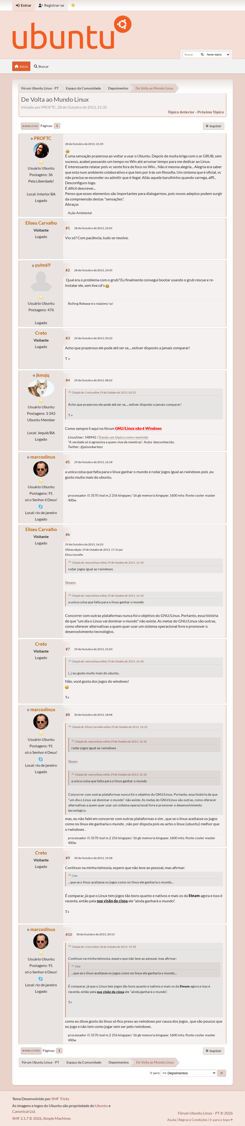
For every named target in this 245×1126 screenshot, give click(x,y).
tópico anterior (181, 112)
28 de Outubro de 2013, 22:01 (93, 228)
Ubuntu (101, 1105)
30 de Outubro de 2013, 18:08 (93, 714)
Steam (70, 582)
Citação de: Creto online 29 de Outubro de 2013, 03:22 (104, 392)
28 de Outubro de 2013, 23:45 (93, 270)
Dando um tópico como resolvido (123, 437)
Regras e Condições (192, 1120)
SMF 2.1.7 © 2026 (27, 1118)
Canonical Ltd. (24, 1111)
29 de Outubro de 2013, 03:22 (93, 338)
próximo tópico (210, 112)
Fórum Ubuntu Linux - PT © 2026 (205, 1113)
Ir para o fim (30, 126)
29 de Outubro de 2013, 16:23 (84, 544)
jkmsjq (42, 375)
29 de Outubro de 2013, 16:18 (93, 462)
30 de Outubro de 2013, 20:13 (95, 934)
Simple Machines (57, 1118)
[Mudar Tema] (73, 5)
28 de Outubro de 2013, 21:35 (84, 143)
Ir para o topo (31, 1050)
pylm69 (42, 265)
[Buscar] (202, 54)
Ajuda (171, 1120)
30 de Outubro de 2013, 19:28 (93, 858)
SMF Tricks (60, 1098)
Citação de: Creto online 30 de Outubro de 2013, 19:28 (104, 947)
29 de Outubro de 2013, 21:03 (93, 649)
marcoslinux (42, 457)
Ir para (154, 1073)
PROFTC (42, 138)
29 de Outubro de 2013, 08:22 (93, 380)
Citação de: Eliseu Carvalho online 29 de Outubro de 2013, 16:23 (109, 727)
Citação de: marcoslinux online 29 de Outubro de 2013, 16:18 (108, 562)
